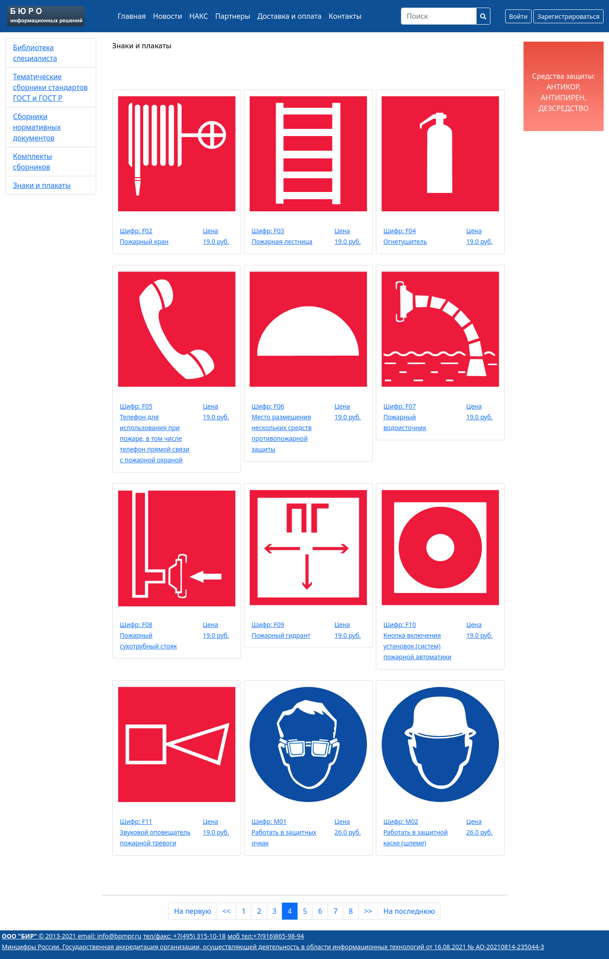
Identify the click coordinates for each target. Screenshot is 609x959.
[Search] (439, 16)
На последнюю (409, 911)
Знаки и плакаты (42, 185)
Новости (167, 16)
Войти (518, 16)
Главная (132, 16)
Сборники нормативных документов (37, 127)
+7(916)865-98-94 (266, 936)
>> (368, 911)
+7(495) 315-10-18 (184, 936)
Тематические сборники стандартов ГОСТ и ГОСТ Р (50, 87)
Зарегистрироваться (568, 16)
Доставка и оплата (289, 16)
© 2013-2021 (40, 936)
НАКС (198, 16)
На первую (192, 911)
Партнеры (232, 16)
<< (226, 911)
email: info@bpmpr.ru (109, 936)
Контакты (345, 16)
